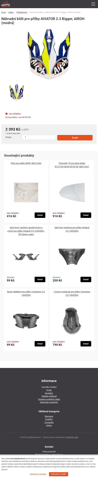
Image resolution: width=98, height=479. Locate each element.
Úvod (3, 12)
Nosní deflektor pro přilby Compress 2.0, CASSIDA (26, 293)
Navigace (49, 416)
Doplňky (49, 419)
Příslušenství (21, 12)
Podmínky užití (72, 437)
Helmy (11, 12)
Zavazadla (49, 422)
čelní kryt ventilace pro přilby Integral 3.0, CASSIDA (71, 229)
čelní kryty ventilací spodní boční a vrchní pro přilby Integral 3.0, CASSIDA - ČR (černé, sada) (26, 231)
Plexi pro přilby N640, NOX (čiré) (26, 163)
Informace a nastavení (38, 474)
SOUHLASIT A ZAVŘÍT (58, 474)
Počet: (9, 137)
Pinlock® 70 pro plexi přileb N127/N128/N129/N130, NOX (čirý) (72, 165)
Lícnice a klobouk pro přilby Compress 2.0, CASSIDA (72, 293)
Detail (40, 215)
